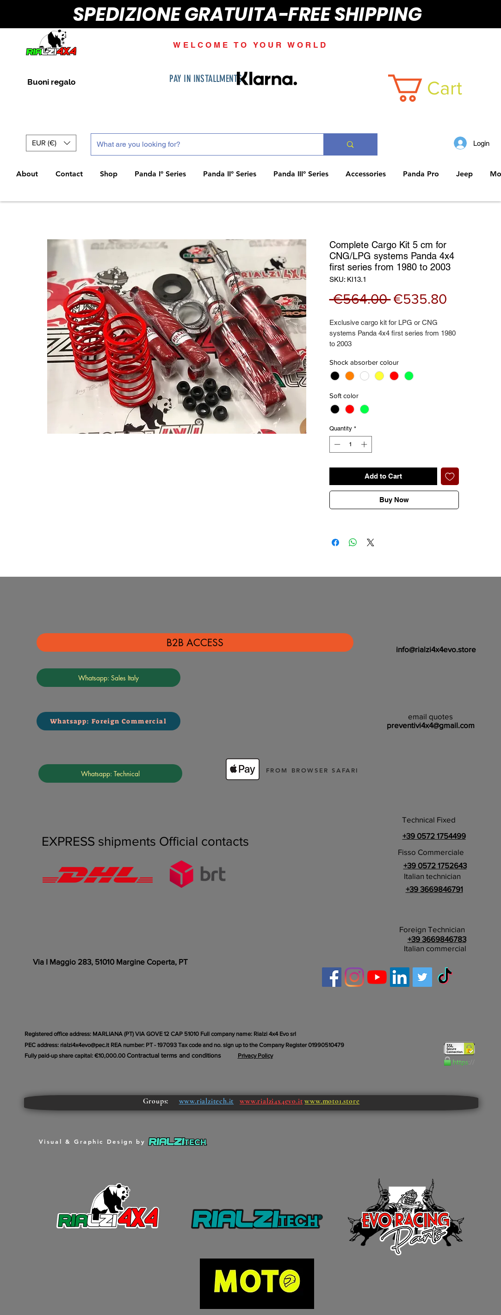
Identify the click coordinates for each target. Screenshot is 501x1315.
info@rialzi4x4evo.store (436, 649)
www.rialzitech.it (206, 1101)
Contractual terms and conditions (174, 1055)
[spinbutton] (350, 444)
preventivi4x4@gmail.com (431, 725)
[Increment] (365, 444)
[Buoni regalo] (51, 82)
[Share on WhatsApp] (353, 542)
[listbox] (51, 143)
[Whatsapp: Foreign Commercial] (108, 721)
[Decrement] (336, 444)
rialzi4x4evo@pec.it (84, 1044)
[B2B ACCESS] (195, 642)
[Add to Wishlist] (450, 476)
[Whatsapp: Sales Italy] (108, 677)
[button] (51, 143)
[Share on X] (370, 542)
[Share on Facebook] (335, 542)
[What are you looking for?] (200, 144)
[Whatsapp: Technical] (110, 773)
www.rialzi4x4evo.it (271, 1101)
